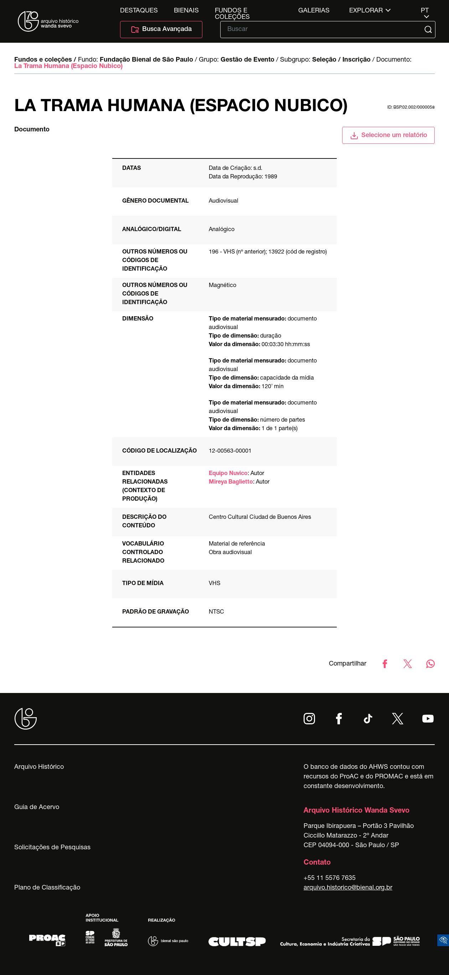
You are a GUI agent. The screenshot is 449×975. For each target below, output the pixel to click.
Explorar (366, 11)
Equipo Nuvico (228, 474)
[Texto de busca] (323, 29)
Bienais (186, 11)
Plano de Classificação (47, 888)
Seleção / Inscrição (341, 60)
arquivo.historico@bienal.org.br (348, 888)
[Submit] (429, 29)
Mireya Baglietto (231, 482)
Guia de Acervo (36, 807)
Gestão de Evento (247, 60)
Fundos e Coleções (232, 11)
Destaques (139, 11)
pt (425, 11)
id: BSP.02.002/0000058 (411, 107)
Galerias (314, 11)
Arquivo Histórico (39, 767)
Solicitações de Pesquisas (52, 848)
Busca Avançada (161, 29)
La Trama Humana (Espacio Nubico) (68, 66)
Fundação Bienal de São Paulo (146, 60)
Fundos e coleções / (45, 60)
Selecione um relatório (388, 135)
